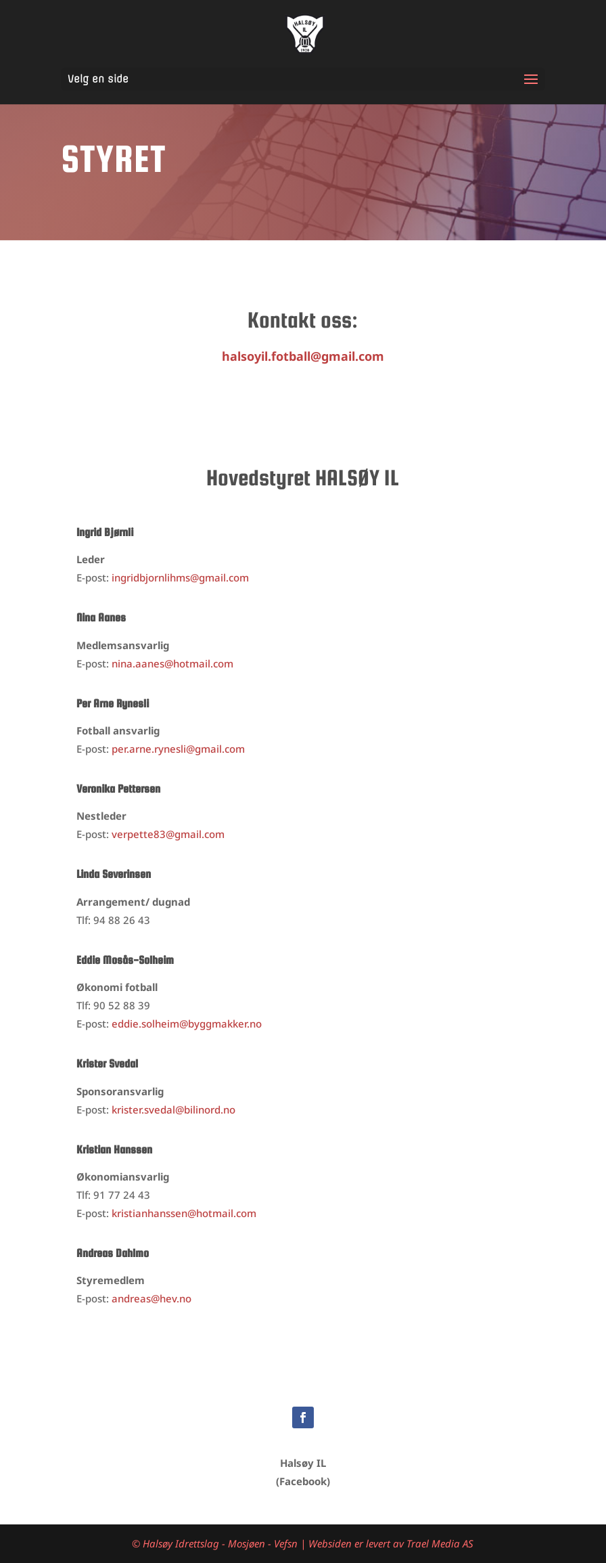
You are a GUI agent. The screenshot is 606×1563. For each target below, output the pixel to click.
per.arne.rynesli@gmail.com (178, 748)
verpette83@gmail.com (168, 834)
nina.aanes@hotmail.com (172, 663)
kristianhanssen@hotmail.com (184, 1213)
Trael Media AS (439, 1543)
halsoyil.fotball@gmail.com (303, 356)
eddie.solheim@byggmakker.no (187, 1023)
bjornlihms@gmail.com (180, 577)
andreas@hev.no (151, 1298)
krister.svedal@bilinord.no (173, 1109)
